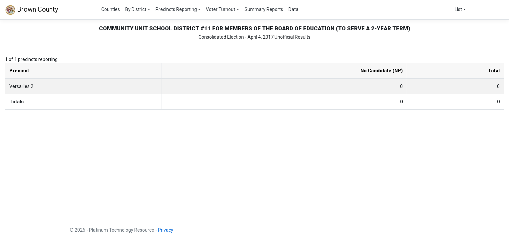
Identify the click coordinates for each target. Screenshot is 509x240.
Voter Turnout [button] (220, 9)
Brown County (31, 10)
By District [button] (135, 9)
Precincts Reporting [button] (176, 9)
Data (293, 9)
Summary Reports (264, 9)
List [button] (458, 9)
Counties (110, 9)
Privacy (165, 230)
